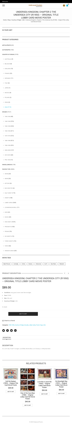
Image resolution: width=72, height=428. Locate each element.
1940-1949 (7, 121)
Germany (7, 78)
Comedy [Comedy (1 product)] (16, 264)
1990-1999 (7, 145)
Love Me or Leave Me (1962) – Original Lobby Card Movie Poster (44, 384)
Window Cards (9, 250)
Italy (6, 83)
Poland (7, 97)
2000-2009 (7, 150)
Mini (6, 212)
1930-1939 (7, 116)
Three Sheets (9, 241)
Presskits (8, 226)
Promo (7, 231)
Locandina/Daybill (11, 207)
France (7, 73)
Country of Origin (16, 20)
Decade (26, 325)
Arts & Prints (6, 45)
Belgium (7, 64)
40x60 (6, 178)
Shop (9, 20)
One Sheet (8, 222)
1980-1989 (7, 140)
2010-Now (7, 155)
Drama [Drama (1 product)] (30, 264)
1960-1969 (7, 131)
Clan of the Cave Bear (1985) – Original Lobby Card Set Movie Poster (27, 396)
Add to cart (23, 313)
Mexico (7, 92)
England (7, 68)
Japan (6, 88)
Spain (6, 102)
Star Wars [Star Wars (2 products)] (53, 264)
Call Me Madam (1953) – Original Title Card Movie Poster (10, 383)
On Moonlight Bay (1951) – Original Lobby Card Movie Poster (61, 384)
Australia (8, 59)
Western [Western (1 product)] (62, 264)
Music (6, 217)
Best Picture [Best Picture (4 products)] (6, 264)
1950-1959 (11, 325)
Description (7, 337)
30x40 (6, 174)
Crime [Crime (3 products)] (23, 264)
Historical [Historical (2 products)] (38, 264)
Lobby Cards (32, 325)
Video (6, 246)
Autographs (6, 50)
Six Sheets (8, 236)
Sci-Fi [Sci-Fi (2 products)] (45, 264)
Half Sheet (8, 193)
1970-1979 (7, 136)
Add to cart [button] (11, 391)
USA (23, 20)
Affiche (7, 183)
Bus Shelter (9, 188)
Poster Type (39, 325)
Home (5, 20)
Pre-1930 (7, 159)
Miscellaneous (7, 164)
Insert (7, 198)
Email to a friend (9, 320)
